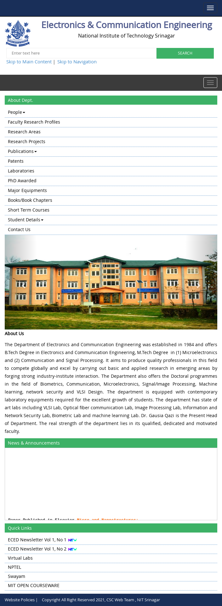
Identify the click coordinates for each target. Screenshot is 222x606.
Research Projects (26, 141)
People (16, 112)
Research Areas (24, 132)
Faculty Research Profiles (34, 122)
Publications (22, 151)
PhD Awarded (22, 181)
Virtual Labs (20, 558)
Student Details (25, 220)
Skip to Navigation (77, 61)
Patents (16, 161)
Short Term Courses (28, 210)
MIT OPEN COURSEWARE (34, 585)
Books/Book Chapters (30, 200)
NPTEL (14, 567)
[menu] (111, 171)
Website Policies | (21, 600)
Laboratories (21, 171)
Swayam (16, 576)
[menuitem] (111, 113)
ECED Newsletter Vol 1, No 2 (37, 549)
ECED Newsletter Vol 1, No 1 (37, 540)
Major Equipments (27, 190)
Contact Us (19, 229)
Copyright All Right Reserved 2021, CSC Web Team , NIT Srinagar (101, 600)
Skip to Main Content (29, 61)
